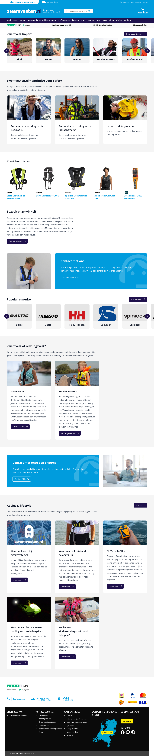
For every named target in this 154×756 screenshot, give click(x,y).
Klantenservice (124, 2)
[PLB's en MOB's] (125, 556)
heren (15, 20)
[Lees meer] (19, 580)
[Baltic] (19, 316)
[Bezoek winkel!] (17, 241)
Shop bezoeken (136, 2)
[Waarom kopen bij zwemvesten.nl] (29, 556)
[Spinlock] (134, 316)
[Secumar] (105, 316)
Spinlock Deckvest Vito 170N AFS (76, 197)
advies (119, 20)
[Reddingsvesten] (105, 50)
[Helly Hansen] (77, 316)
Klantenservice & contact (77, 719)
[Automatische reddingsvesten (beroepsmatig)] (77, 119)
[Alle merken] (138, 299)
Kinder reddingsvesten (47, 722)
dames (23, 20)
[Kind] (19, 50)
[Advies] (140, 505)
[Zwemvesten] (29, 400)
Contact (145, 2)
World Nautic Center (27, 753)
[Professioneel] (134, 50)
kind (9, 20)
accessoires (108, 20)
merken (127, 20)
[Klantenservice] (71, 277)
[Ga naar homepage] (24, 11)
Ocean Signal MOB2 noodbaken (133, 197)
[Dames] (77, 50)
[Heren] (48, 50)
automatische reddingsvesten (42, 20)
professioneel (64, 20)
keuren (75, 20)
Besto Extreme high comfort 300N (16, 197)
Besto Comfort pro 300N (47, 195)
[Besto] (48, 316)
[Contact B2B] (22, 479)
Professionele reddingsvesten (50, 729)
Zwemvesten (44, 725)
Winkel (69, 716)
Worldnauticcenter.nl (18, 716)
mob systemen (87, 20)
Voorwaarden (72, 732)
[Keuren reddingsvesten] (125, 119)
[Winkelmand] (143, 11)
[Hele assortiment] (135, 34)
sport (98, 20)
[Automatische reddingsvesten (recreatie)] (29, 119)
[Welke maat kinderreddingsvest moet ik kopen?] (77, 633)
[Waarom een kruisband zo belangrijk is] (77, 556)
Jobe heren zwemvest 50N (105, 197)
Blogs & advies (72, 729)
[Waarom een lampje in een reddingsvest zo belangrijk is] (29, 633)
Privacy (70, 735)
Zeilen (41, 732)
